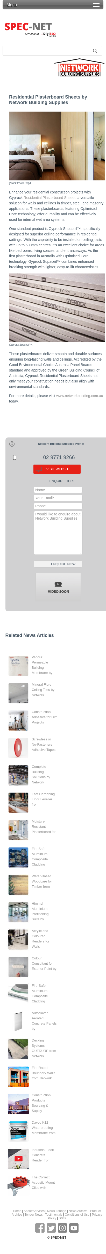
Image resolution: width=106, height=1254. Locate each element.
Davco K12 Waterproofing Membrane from (43, 1128)
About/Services (34, 1211)
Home (17, 1211)
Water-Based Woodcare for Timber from (42, 881)
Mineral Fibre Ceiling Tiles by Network (43, 690)
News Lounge (56, 1211)
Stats (62, 1218)
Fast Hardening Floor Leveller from (43, 799)
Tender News (34, 1214)
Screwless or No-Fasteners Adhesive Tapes (43, 744)
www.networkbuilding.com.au (79, 396)
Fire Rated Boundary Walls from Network (43, 1073)
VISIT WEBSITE (58, 469)
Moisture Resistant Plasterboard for (44, 826)
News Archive (78, 1211)
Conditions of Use (77, 1214)
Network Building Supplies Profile (61, 443)
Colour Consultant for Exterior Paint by (44, 963)
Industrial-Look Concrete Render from (43, 1155)
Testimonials (53, 1214)
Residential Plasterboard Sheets (49, 198)
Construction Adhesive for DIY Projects (44, 717)
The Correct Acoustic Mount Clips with (43, 1182)
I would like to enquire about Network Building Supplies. (58, 533)
